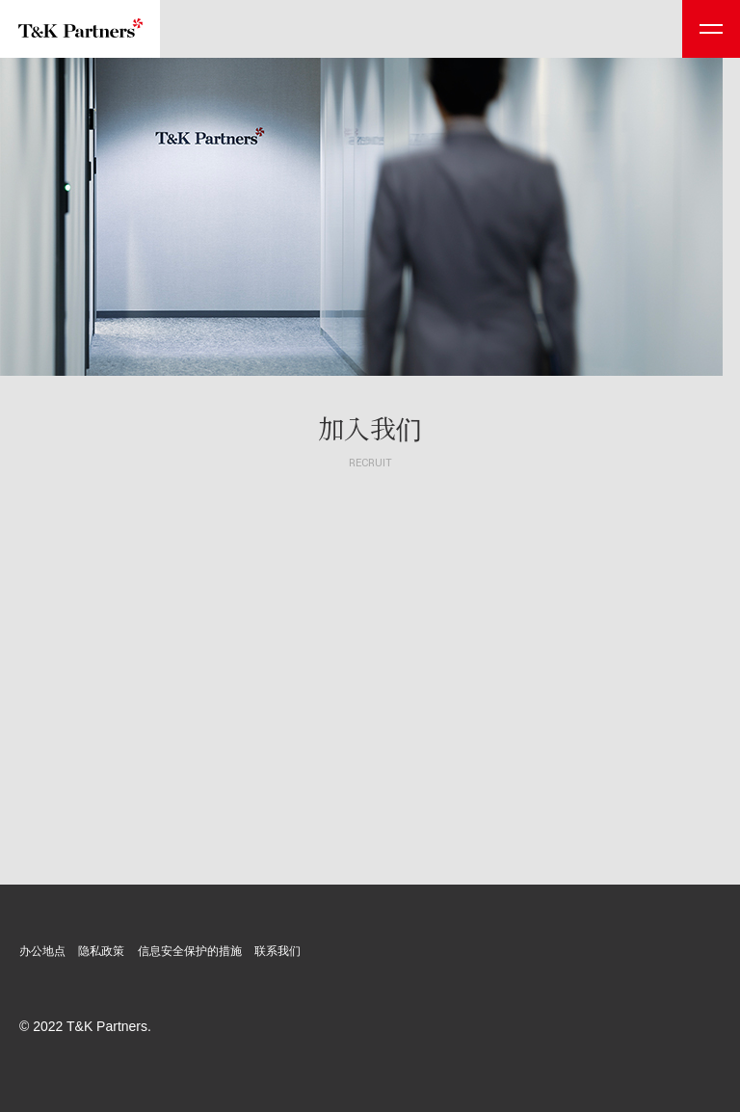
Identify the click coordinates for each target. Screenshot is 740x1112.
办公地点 (42, 951)
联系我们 (277, 951)
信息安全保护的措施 (190, 951)
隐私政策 (101, 951)
